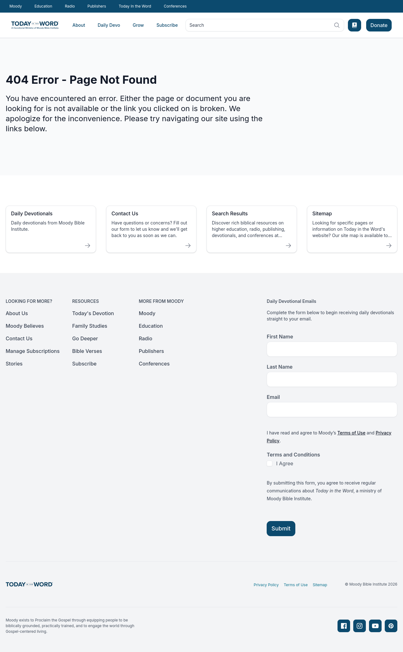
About (78, 25)
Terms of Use (351, 432)
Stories (14, 363)
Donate (379, 25)
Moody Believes (25, 326)
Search (264, 26)
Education (43, 6)
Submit (280, 528)
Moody (15, 6)
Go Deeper (85, 338)
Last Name (279, 367)
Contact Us (19, 338)
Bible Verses (87, 351)
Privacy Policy (266, 584)
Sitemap (320, 584)
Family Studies (89, 326)
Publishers (97, 6)
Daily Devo (109, 25)
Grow (138, 25)
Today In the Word (135, 6)
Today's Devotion (93, 313)
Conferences (175, 6)
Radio (70, 6)
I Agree (284, 463)
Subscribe (167, 25)
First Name (280, 336)
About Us (17, 313)
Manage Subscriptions (33, 351)
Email (273, 397)
